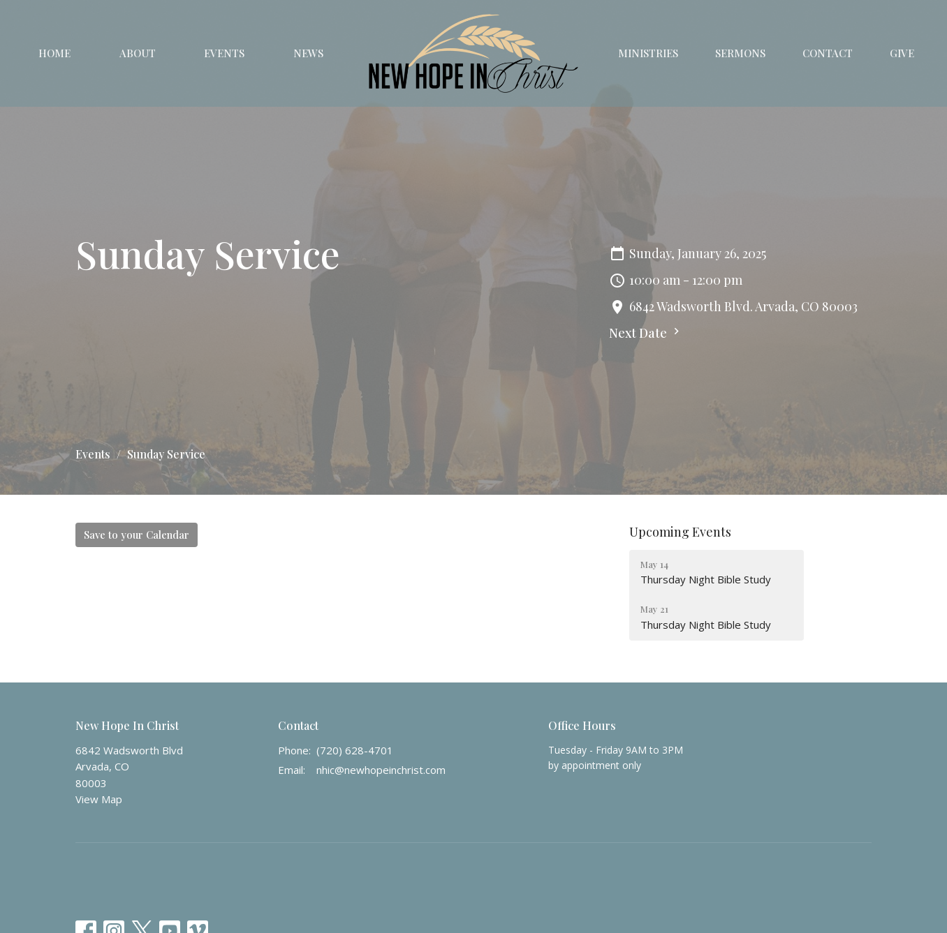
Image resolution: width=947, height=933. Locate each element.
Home (54, 53)
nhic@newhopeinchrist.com (381, 770)
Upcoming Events (680, 531)
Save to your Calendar (136, 535)
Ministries (648, 53)
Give (902, 53)
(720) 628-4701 (354, 750)
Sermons (740, 53)
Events (224, 53)
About (137, 53)
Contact (827, 53)
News (308, 53)
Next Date (646, 332)
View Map (98, 799)
